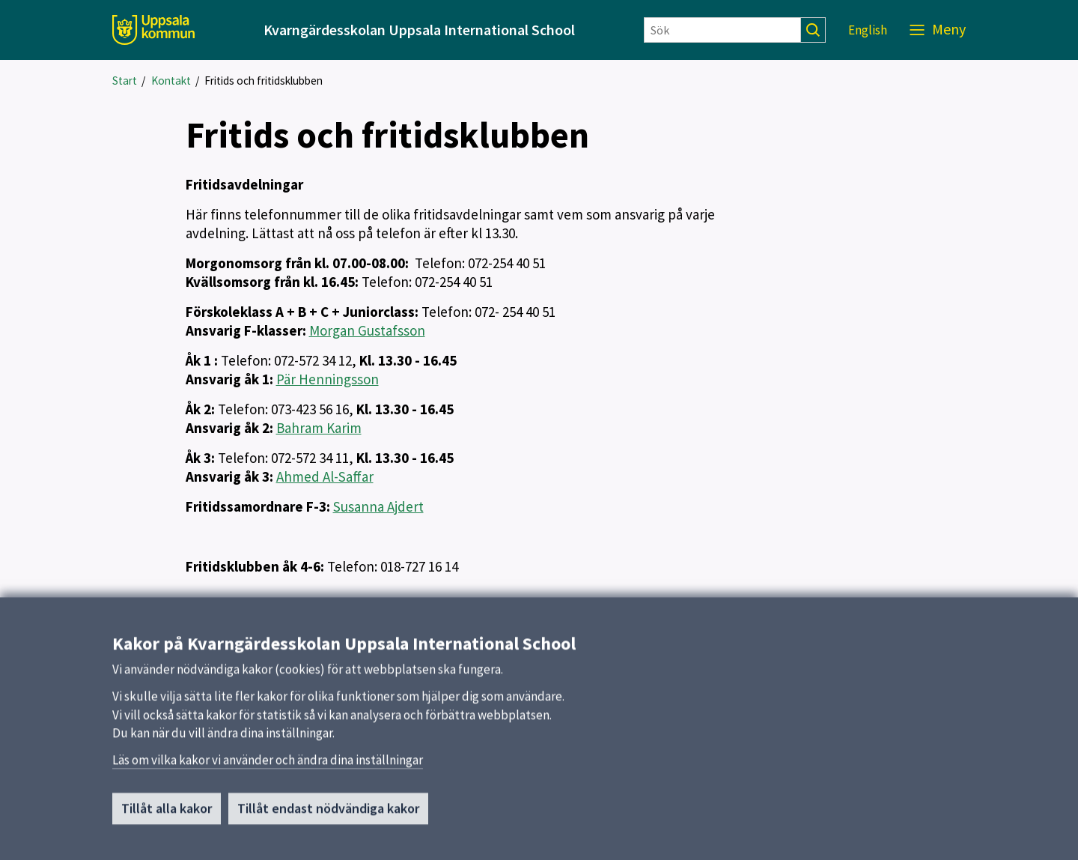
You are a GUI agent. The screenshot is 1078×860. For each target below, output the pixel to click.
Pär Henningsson (327, 379)
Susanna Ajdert (378, 506)
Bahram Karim (319, 428)
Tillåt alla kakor (166, 813)
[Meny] (938, 29)
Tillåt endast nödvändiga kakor (328, 813)
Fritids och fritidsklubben (263, 80)
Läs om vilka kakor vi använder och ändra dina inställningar (267, 765)
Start (124, 80)
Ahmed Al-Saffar (325, 476)
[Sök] (722, 30)
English (867, 30)
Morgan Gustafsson (367, 330)
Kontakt (171, 80)
